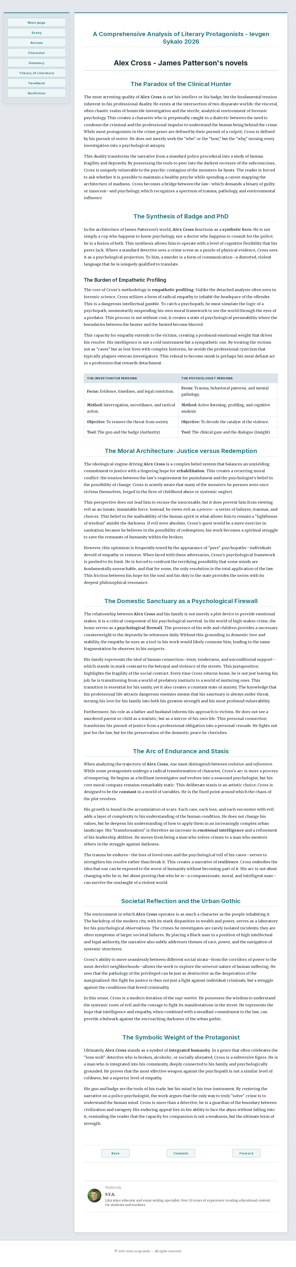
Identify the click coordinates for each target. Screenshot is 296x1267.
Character (36, 53)
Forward (246, 1153)
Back (115, 1153)
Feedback (36, 83)
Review (37, 43)
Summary (37, 63)
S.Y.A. (110, 1194)
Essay (37, 32)
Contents (180, 1153)
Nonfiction (37, 93)
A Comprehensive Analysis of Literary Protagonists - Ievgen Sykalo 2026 (181, 37)
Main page (37, 22)
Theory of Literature (36, 73)
